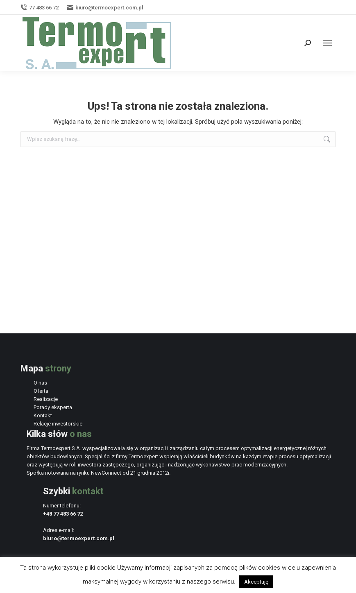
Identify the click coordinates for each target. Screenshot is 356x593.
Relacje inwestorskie (58, 424)
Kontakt (43, 415)
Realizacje (46, 399)
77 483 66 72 (39, 7)
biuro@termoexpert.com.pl (105, 7)
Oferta (41, 391)
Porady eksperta (53, 407)
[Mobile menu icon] (327, 43)
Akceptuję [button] (256, 582)
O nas (40, 383)
